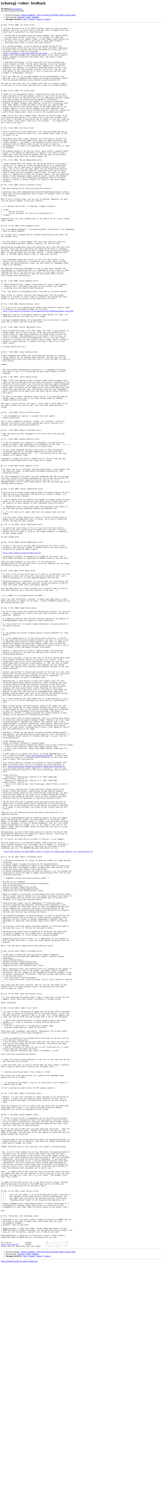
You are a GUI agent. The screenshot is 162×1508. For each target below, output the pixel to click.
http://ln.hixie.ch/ (10, 1488)
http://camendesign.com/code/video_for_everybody (25, 59)
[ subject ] (39, 19)
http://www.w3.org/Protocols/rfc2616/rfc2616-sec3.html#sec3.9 (36, 915)
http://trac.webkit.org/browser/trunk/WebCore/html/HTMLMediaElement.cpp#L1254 (38, 369)
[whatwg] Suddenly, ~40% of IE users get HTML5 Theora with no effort (48, 15)
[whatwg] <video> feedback (28, 17)
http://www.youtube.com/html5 (39, 902)
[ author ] (47, 19)
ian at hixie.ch (16, 9)
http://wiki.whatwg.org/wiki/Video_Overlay (22, 659)
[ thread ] (31, 19)
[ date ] (25, 19)
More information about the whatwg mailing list (19, 1506)
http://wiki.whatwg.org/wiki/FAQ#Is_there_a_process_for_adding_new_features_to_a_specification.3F (48, 1017)
